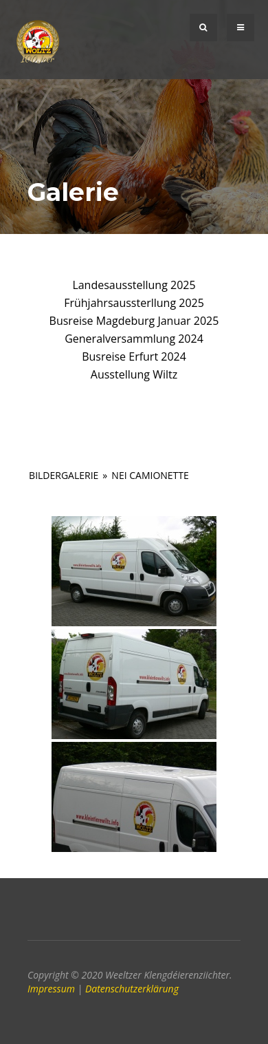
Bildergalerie (63, 475)
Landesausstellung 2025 (133, 284)
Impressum (51, 988)
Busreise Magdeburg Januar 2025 (134, 320)
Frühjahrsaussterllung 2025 (134, 302)
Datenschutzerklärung (132, 988)
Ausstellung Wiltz (134, 374)
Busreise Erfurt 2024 (134, 356)
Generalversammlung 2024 (134, 338)
